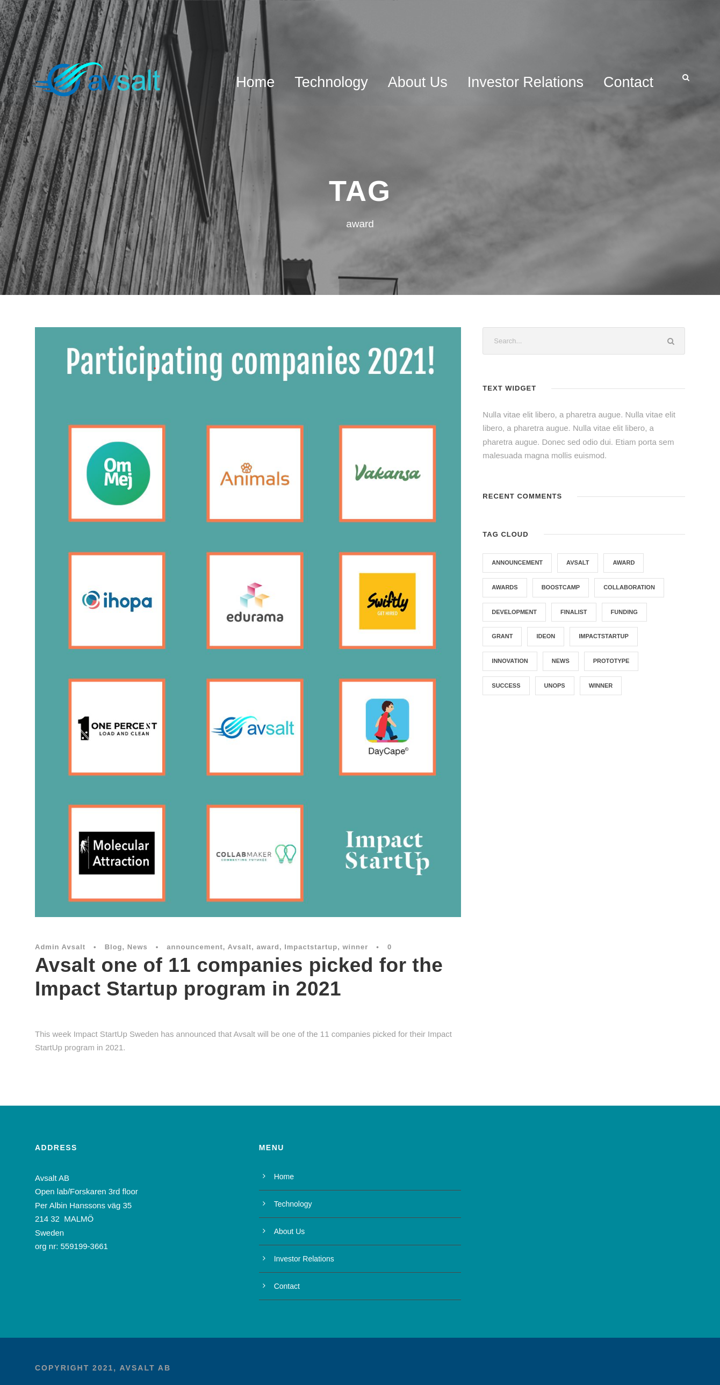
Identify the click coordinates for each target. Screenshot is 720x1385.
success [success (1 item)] (506, 685)
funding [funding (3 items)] (624, 612)
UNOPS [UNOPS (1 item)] (554, 685)
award (267, 947)
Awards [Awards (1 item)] (504, 587)
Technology (331, 82)
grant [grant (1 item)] (502, 636)
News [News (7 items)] (561, 661)
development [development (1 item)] (514, 612)
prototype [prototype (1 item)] (611, 661)
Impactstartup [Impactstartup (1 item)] (603, 636)
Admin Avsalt (60, 947)
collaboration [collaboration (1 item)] (629, 587)
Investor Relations (525, 82)
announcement (194, 947)
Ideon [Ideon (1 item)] (545, 636)
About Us (418, 82)
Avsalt (240, 947)
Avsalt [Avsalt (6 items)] (577, 562)
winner (355, 947)
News (137, 947)
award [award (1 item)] (624, 562)
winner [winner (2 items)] (601, 685)
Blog (114, 947)
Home (255, 82)
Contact (628, 82)
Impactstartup (310, 947)
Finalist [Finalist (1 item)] (573, 612)
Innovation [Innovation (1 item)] (510, 661)
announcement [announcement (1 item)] (517, 562)
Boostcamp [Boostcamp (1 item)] (561, 587)
